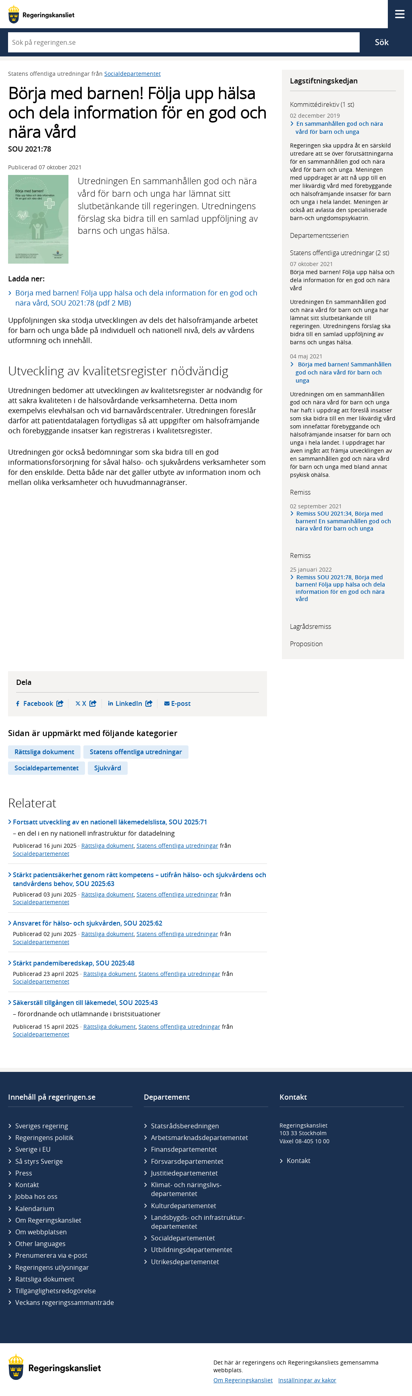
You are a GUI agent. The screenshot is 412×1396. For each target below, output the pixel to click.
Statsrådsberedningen (185, 1125)
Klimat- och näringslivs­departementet (186, 1189)
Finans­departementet (184, 1149)
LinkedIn (134, 703)
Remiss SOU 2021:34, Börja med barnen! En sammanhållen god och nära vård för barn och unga (343, 521)
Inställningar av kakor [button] (307, 1380)
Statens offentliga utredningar (136, 751)
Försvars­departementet (187, 1161)
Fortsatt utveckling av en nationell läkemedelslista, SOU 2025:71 (110, 822)
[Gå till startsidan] (41, 14)
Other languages (40, 1243)
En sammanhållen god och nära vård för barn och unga (339, 127)
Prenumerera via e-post (51, 1255)
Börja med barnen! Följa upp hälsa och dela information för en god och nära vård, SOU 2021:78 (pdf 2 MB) (136, 298)
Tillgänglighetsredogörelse (55, 1290)
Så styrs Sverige (39, 1161)
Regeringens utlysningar (52, 1267)
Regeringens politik (44, 1137)
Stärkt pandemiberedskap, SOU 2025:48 (74, 963)
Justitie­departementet (184, 1173)
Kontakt (27, 1184)
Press (23, 1173)
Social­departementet (183, 1238)
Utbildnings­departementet (191, 1249)
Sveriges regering (41, 1125)
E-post (180, 703)
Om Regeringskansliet (48, 1220)
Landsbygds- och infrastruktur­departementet (198, 1222)
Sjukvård (107, 768)
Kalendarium (34, 1208)
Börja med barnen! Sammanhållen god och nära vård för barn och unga (343, 372)
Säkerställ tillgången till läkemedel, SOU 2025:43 (85, 1002)
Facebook (43, 703)
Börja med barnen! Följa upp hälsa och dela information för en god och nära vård (342, 280)
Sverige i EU (33, 1149)
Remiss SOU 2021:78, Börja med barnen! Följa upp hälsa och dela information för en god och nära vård (340, 588)
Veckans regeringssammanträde (64, 1302)
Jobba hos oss (36, 1196)
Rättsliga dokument (44, 751)
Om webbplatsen (41, 1231)
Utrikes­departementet (185, 1261)
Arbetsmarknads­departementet (199, 1137)
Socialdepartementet (132, 73)
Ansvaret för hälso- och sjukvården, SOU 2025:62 (87, 923)
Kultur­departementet (183, 1205)
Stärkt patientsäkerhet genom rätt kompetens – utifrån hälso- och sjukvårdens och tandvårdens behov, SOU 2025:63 (139, 879)
